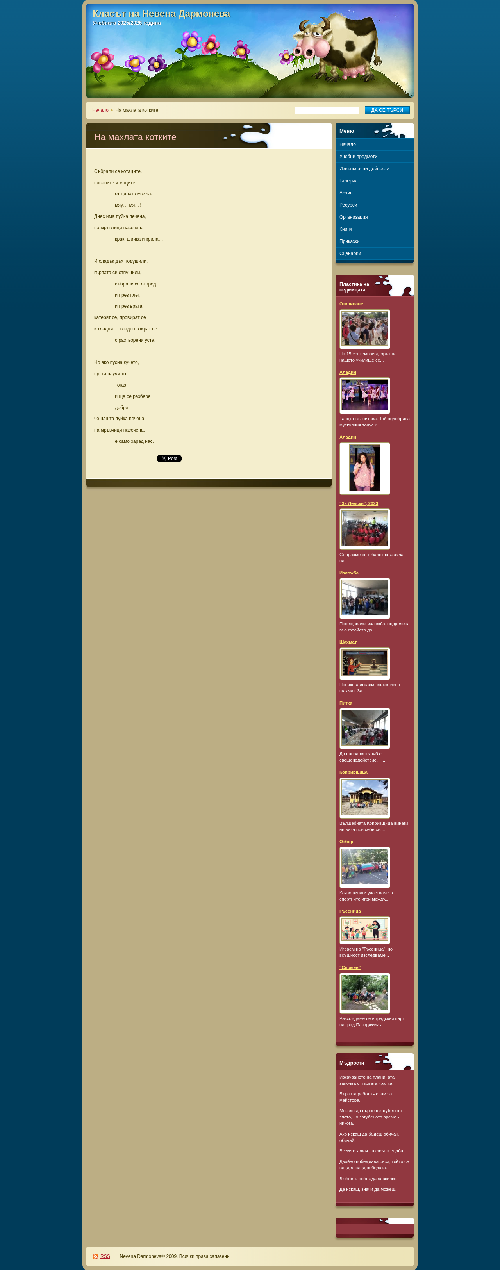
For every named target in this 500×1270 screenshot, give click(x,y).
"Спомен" (350, 967)
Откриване (351, 303)
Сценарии (350, 253)
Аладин (347, 372)
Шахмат (348, 642)
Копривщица (353, 772)
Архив (346, 193)
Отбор (346, 841)
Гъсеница (350, 911)
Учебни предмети (358, 156)
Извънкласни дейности (364, 168)
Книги (345, 229)
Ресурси (348, 205)
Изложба (349, 573)
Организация (353, 217)
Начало (100, 110)
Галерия (348, 181)
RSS (105, 1256)
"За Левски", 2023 (358, 503)
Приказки (349, 241)
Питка (345, 703)
